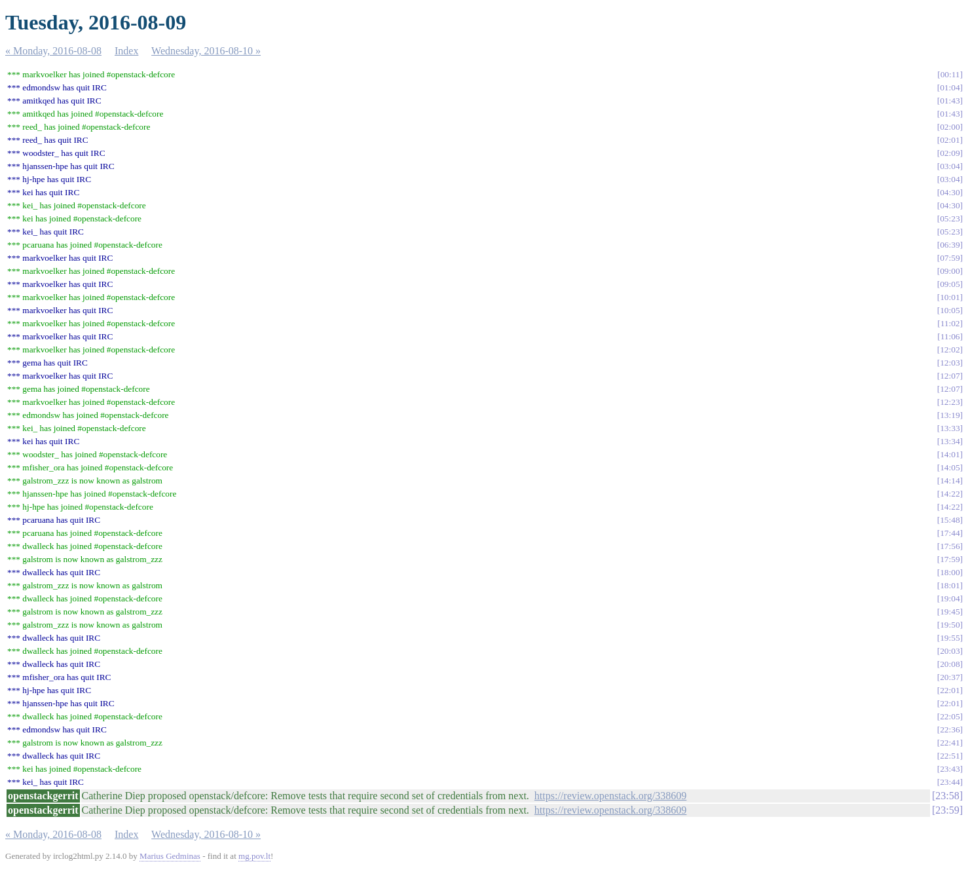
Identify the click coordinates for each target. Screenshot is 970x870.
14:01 (950, 454)
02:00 (950, 127)
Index (126, 50)
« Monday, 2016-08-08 (53, 50)
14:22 (950, 494)
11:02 (950, 323)
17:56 (950, 546)
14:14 (950, 480)
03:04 (950, 166)
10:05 (950, 310)
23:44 (950, 782)
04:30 (950, 192)
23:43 (950, 769)
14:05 (950, 467)
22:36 (950, 729)
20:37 (950, 677)
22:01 (950, 690)
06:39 (950, 245)
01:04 (950, 87)
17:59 (950, 559)
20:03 (950, 651)
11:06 (950, 336)
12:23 (950, 402)
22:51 (950, 756)
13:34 (950, 441)
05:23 (950, 218)
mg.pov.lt (254, 856)
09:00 (950, 271)
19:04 (950, 598)
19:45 (950, 611)
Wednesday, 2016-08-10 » (206, 50)
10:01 (950, 297)
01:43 (950, 100)
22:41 (950, 742)
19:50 (950, 625)
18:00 (950, 572)
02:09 (950, 153)
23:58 (947, 795)
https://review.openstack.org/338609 (610, 795)
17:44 (950, 533)
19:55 (950, 638)
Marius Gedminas (170, 856)
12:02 (950, 349)
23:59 (947, 810)
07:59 (950, 258)
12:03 (950, 363)
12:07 (950, 376)
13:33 (950, 428)
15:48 (950, 520)
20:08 (950, 664)
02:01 (950, 140)
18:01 (950, 585)
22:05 (950, 716)
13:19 (950, 415)
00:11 (950, 74)
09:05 (950, 284)
